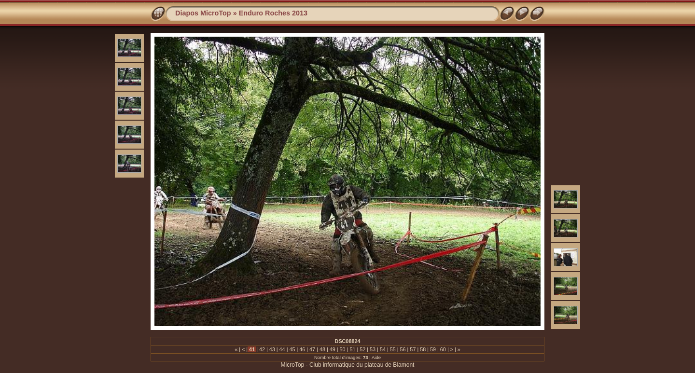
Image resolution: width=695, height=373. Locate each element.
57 (412, 349)
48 (322, 349)
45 (292, 349)
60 (443, 349)
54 (382, 349)
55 (393, 349)
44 (282, 349)
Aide (376, 357)
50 (342, 349)
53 (372, 349)
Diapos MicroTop (203, 13)
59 (433, 349)
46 (302, 349)
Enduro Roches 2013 (273, 13)
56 (403, 349)
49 (332, 349)
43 (272, 349)
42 (262, 349)
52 (362, 349)
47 (312, 349)
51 (352, 349)
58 (422, 349)
